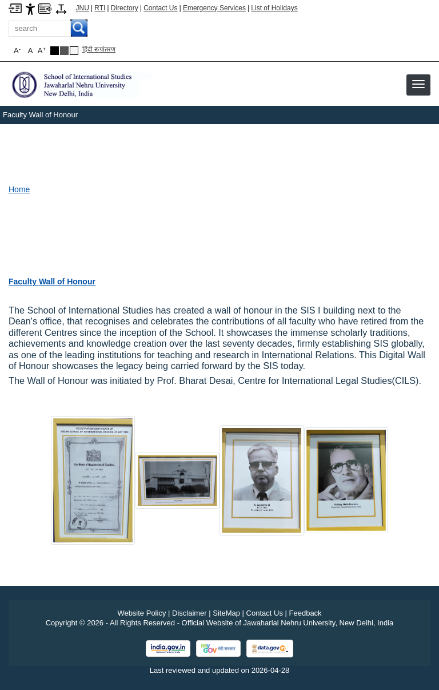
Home (19, 189)
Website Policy (141, 613)
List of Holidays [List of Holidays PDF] (274, 8)
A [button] (42, 50)
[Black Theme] (54, 50)
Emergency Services (214, 8)
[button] (418, 84)
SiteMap (226, 613)
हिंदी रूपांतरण (98, 49)
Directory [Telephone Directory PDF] (124, 8)
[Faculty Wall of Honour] (52, 281)
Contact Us (160, 8)
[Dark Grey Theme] (64, 50)
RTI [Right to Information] (99, 8)
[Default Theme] (74, 50)
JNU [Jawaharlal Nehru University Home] (82, 8)
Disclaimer (189, 613)
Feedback (305, 613)
